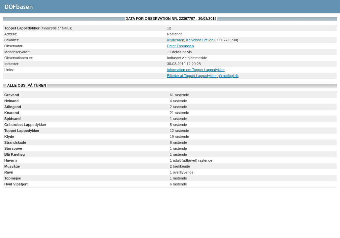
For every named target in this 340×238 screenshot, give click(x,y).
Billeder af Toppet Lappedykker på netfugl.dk (202, 76)
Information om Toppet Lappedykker (196, 70)
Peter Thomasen (180, 46)
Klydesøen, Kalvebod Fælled (190, 40)
